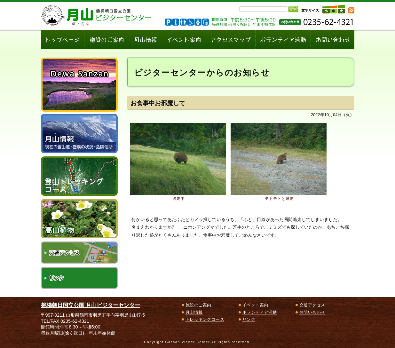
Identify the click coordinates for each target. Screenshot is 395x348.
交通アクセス (79, 252)
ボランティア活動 (259, 312)
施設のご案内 (198, 305)
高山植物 (79, 218)
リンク (79, 278)
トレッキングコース (205, 319)
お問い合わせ (312, 312)
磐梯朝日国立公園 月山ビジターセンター (90, 305)
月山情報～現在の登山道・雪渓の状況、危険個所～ (79, 133)
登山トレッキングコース (79, 176)
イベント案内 (255, 305)
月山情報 (194, 312)
